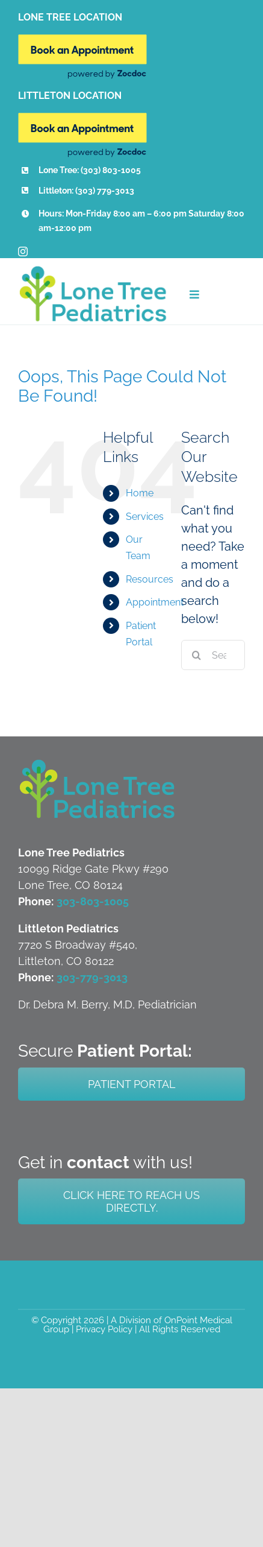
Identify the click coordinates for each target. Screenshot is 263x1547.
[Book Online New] (82, 40)
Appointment (155, 602)
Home (139, 493)
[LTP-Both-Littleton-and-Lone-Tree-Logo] (97, 763)
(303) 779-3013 (104, 190)
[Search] (196, 655)
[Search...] (213, 655)
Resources (149, 579)
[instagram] (23, 251)
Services (145, 516)
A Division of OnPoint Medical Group (137, 1325)
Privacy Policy (104, 1329)
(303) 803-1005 (111, 170)
